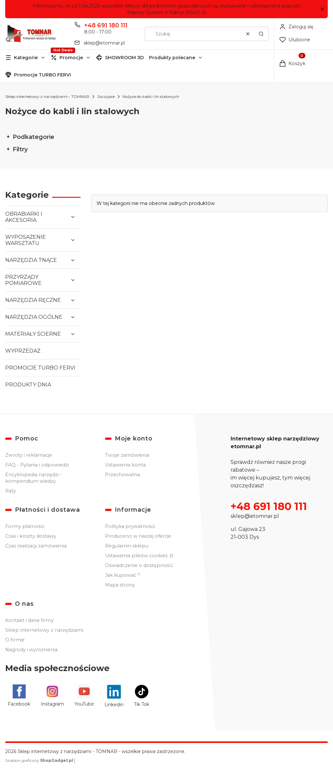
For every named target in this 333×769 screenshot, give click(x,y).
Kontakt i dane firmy (29, 620)
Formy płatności (24, 526)
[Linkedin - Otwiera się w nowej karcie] (114, 696)
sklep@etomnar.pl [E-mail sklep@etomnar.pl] (104, 43)
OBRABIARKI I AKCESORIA (23, 217)
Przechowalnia (122, 475)
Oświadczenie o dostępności (139, 565)
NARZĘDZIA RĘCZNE (33, 300)
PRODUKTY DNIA (28, 385)
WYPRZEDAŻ (22, 351)
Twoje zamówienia (127, 455)
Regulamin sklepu (126, 546)
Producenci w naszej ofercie (138, 536)
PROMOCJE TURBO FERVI (40, 368)
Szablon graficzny (39, 760)
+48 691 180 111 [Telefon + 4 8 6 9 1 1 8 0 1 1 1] (105, 25)
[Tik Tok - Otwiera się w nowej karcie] (141, 696)
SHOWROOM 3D (124, 58)
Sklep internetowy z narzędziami (44, 630)
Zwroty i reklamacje (28, 455)
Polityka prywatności (130, 526)
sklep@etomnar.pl (255, 516)
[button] (322, 9)
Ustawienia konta (125, 465)
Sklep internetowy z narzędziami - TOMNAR (47, 96)
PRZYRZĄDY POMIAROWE (23, 280)
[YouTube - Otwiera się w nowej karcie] (84, 696)
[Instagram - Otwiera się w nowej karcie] (52, 696)
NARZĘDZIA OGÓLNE (33, 317)
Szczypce (106, 96)
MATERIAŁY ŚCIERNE (33, 334)
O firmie (15, 640)
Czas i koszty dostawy (30, 536)
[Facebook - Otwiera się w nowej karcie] (19, 696)
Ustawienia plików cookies (137, 556)
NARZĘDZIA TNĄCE (31, 260)
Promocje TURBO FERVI (42, 75)
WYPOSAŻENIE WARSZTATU (25, 240)
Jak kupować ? (122, 575)
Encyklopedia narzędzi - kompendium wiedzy (33, 478)
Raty (10, 491)
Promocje (71, 58)
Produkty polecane (172, 58)
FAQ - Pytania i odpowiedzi (37, 465)
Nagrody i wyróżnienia (31, 650)
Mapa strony (120, 585)
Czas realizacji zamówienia (36, 546)
